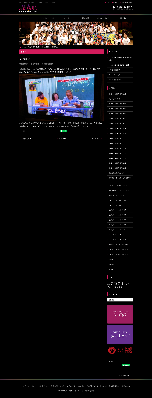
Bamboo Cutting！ (114, 75)
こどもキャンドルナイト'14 (117, 225)
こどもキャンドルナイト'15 (117, 220)
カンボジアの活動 (114, 99)
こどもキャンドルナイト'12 (117, 234)
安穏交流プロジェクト (116, 264)
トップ (29, 18)
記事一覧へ (62, 139)
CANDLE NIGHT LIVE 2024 (117, 104)
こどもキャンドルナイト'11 (117, 239)
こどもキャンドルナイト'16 (117, 215)
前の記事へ (26, 139)
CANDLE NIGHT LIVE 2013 (117, 153)
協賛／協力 (123, 18)
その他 (111, 269)
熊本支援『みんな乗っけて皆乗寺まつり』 (120, 179)
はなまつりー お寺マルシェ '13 (118, 254)
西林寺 (111, 259)
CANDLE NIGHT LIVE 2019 (117, 124)
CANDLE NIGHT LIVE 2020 (117, 119)
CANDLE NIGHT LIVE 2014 (41, 47)
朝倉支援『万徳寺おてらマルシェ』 (120, 185)
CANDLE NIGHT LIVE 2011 (117, 163)
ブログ (108, 2)
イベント (66, 18)
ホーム (24, 47)
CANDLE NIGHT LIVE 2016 (117, 138)
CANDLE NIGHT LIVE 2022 (117, 114)
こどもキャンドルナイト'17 (117, 210)
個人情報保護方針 (127, 2)
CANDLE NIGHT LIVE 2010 (117, 168)
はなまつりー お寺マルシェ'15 (118, 244)
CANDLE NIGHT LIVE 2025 (117, 94)
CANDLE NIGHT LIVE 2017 (117, 133)
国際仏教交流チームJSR (116, 195)
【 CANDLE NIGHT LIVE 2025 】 (119, 65)
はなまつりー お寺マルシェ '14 (118, 249)
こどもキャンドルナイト (104, 18)
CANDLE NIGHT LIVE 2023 (117, 109)
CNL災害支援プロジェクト (117, 173)
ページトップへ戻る (123, 375)
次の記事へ (97, 139)
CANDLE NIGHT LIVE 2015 (117, 143)
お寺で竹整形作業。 (115, 70)
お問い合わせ (126, 386)
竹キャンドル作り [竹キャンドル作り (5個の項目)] (114, 287)
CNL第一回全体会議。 (116, 80)
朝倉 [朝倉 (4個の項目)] (108, 284)
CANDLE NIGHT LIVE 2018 (117, 128)
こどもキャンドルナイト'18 (117, 200)
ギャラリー (95, 386)
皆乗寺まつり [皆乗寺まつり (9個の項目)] (121, 283)
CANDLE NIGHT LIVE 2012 (117, 158)
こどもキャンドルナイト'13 (117, 230)
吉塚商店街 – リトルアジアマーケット (121, 190)
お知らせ (116, 2)
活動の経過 (85, 18)
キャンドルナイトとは (48, 18)
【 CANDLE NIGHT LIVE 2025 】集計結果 (120, 59)
